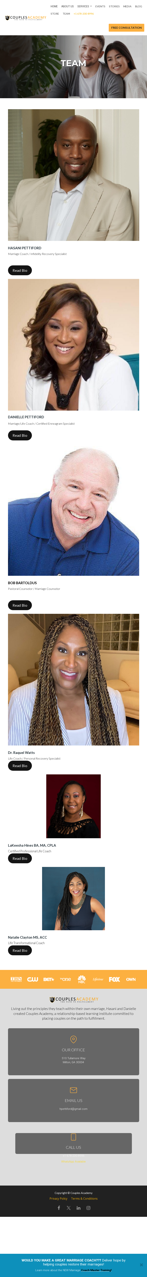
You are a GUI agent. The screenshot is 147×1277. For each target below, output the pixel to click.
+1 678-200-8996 (84, 13)
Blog (138, 6)
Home (54, 6)
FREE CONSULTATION (126, 27)
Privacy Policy (58, 1199)
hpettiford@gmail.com (73, 1109)
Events (100, 6)
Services (83, 6)
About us (67, 6)
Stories (114, 6)
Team (66, 13)
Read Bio (20, 270)
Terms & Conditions (84, 1199)
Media (127, 6)
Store (55, 13)
